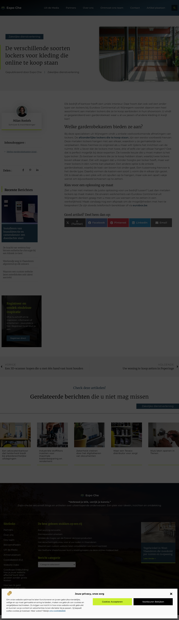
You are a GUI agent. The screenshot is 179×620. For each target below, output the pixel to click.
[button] (171, 593)
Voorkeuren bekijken (153, 601)
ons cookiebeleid (57, 611)
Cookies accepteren (112, 601)
